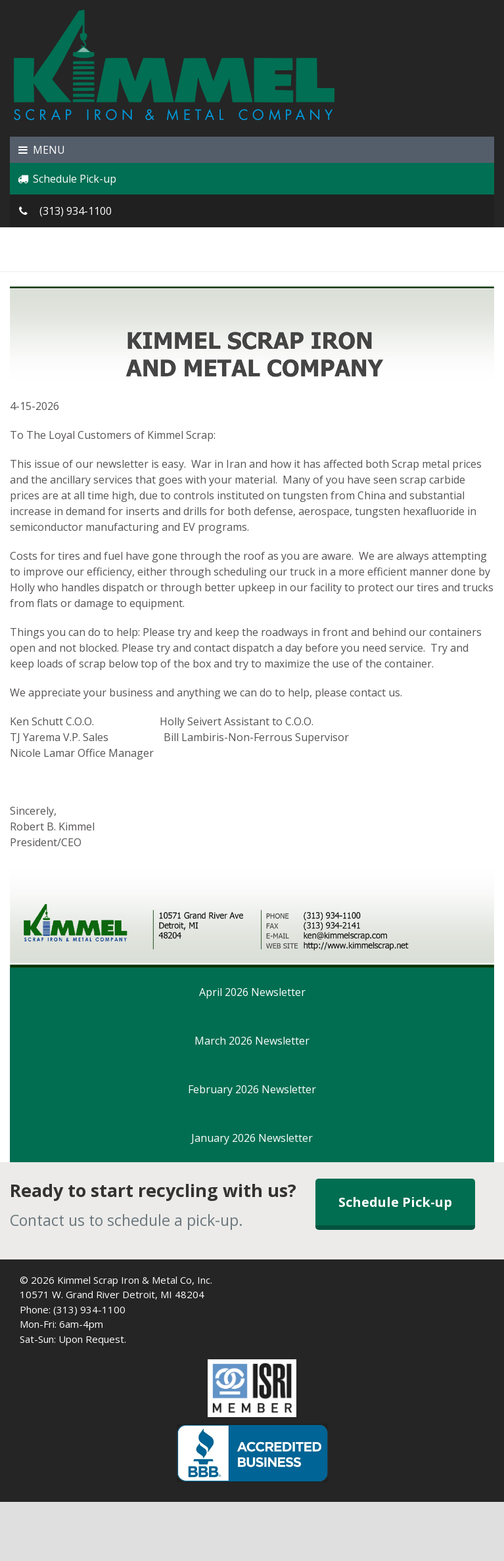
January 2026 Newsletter (252, 1138)
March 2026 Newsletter (252, 1040)
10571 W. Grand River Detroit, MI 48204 (112, 1294)
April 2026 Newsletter (252, 992)
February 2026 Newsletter (252, 1089)
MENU (40, 150)
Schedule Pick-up (66, 178)
